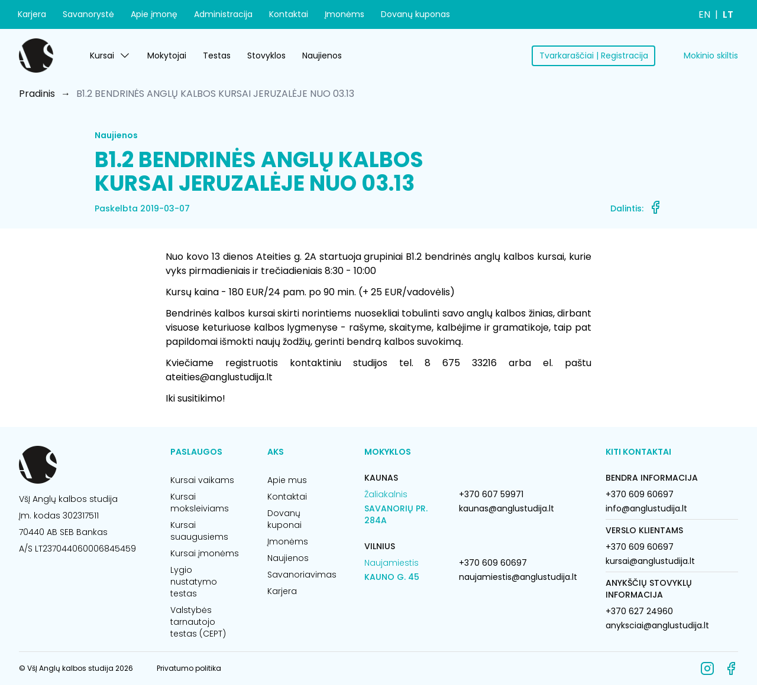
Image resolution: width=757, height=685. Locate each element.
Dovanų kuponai (284, 519)
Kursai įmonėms (204, 553)
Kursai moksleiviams (199, 502)
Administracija (223, 14)
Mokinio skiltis (711, 55)
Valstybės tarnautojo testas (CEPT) (198, 622)
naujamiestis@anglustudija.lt (518, 577)
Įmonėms (344, 14)
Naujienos (322, 55)
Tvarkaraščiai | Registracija (593, 55)
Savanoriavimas (301, 574)
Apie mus (287, 480)
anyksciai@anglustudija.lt (657, 625)
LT (728, 14)
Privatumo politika (189, 668)
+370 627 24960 (639, 611)
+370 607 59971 (491, 494)
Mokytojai (166, 55)
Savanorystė (88, 14)
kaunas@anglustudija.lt (506, 508)
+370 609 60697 (493, 563)
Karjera (32, 14)
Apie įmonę (154, 14)
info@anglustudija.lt (646, 508)
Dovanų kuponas (415, 14)
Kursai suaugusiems (199, 531)
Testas (217, 55)
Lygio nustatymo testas (193, 581)
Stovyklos (266, 55)
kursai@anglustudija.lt (650, 561)
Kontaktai (288, 14)
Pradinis (37, 93)
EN (704, 14)
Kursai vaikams (202, 480)
